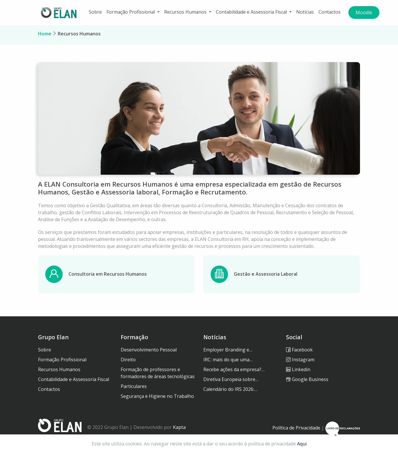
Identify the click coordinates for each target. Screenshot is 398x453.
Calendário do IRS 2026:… (230, 389)
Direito (128, 359)
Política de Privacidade (296, 428)
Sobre (95, 12)
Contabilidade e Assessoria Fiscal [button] (252, 12)
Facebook (299, 349)
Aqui (302, 444)
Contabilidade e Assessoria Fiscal (73, 379)
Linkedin (298, 369)
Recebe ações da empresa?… (234, 369)
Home (44, 33)
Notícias (305, 12)
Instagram (300, 359)
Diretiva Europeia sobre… (230, 379)
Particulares (134, 386)
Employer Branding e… (227, 349)
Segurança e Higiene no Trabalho (157, 396)
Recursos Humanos (79, 33)
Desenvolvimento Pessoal (149, 349)
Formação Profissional (62, 359)
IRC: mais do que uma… (228, 359)
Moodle (364, 12)
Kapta (180, 427)
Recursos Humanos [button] (186, 12)
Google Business (307, 379)
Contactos (330, 12)
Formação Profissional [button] (131, 12)
